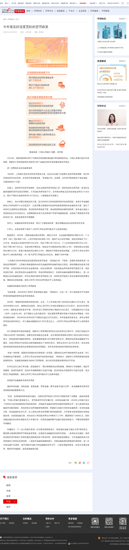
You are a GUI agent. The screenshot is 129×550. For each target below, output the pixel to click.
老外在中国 (55, 3)
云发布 (47, 527)
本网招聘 (11, 523)
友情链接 (79, 523)
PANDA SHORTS (113, 3)
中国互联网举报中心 (7, 537)
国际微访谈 (45, 3)
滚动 (28, 11)
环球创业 (11, 19)
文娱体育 (93, 3)
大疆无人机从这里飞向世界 (106, 41)
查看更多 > (122, 19)
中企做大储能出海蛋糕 (104, 52)
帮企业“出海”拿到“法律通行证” (107, 84)
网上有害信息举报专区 (74, 527)
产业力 (71, 11)
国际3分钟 (36, 3)
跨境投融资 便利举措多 (105, 97)
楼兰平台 (102, 3)
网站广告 (57, 523)
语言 (7, 3)
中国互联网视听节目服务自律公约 (9, 543)
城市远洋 (74, 3)
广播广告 (48, 523)
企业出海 (84, 3)
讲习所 (14, 3)
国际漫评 (21, 3)
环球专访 (49, 11)
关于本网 (2, 523)
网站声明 (71, 523)
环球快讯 (38, 11)
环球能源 (105, 11)
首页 (1, 3)
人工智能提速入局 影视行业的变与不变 (110, 48)
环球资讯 (25, 523)
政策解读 (61, 11)
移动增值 (34, 523)
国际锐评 (29, 3)
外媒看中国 (64, 3)
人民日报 (28, 32)
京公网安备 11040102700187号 (78, 543)
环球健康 (94, 11)
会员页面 (82, 11)
